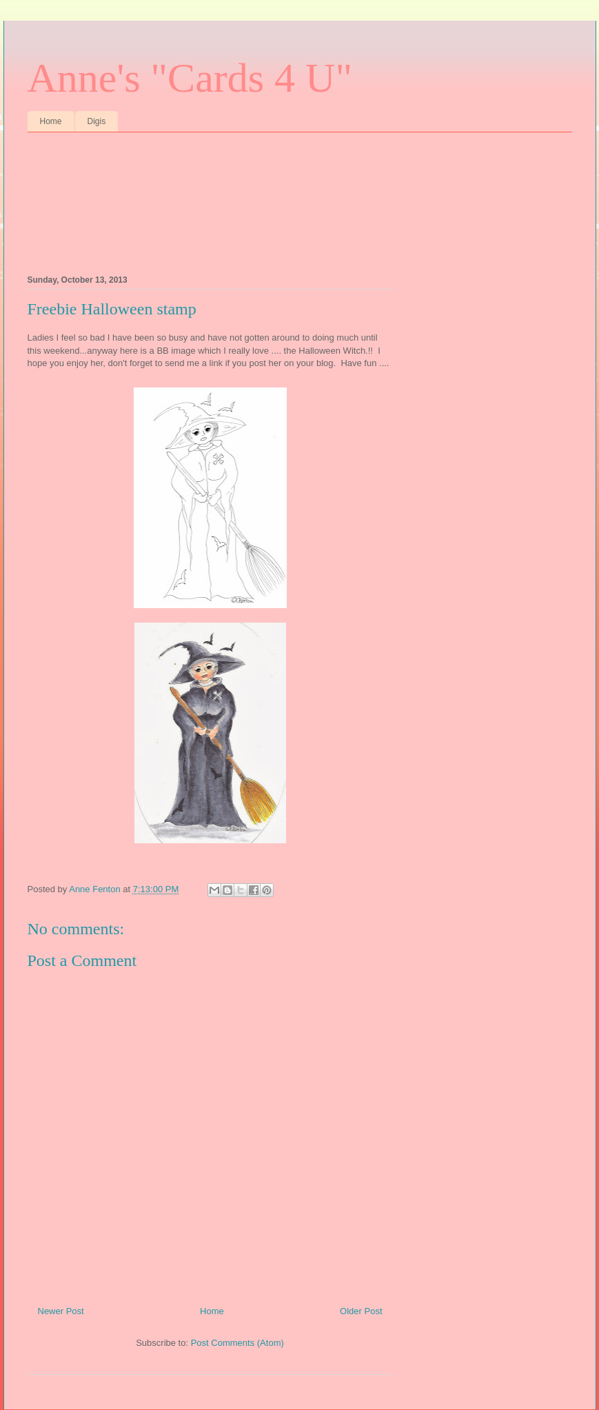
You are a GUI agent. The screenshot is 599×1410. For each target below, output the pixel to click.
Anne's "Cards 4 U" (190, 78)
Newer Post (61, 1311)
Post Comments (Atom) (237, 1343)
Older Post (361, 1311)
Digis (97, 121)
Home (51, 121)
